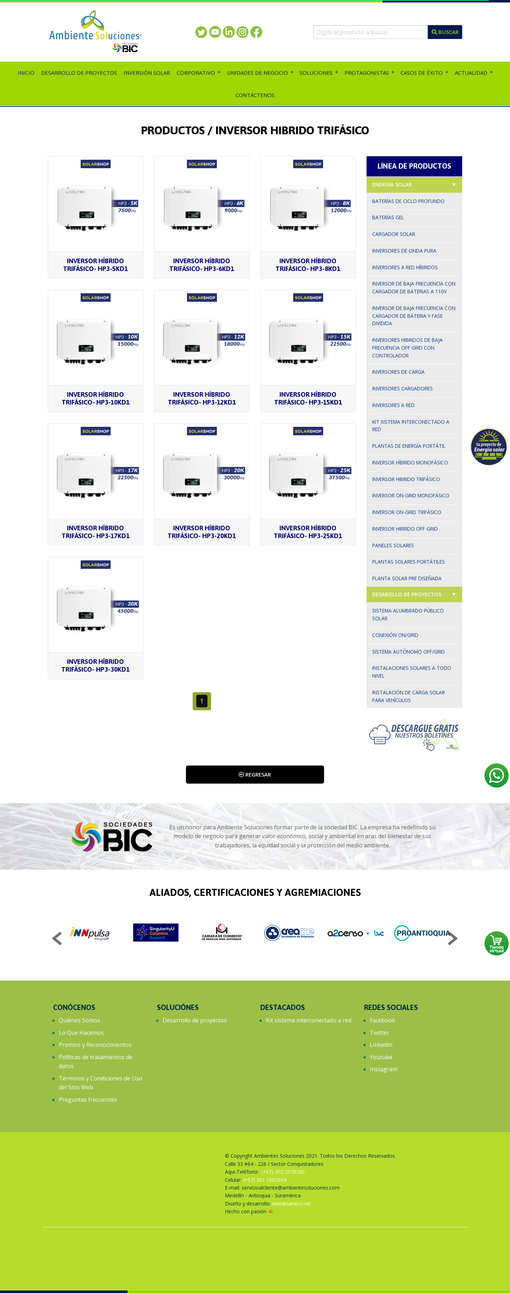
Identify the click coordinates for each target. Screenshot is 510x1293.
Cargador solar (393, 234)
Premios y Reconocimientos (95, 1045)
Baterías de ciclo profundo (408, 201)
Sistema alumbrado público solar (408, 614)
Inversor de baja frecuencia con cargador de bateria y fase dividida (413, 316)
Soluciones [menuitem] (316, 72)
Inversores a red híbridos (405, 267)
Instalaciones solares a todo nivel (411, 672)
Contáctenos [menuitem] (255, 94)
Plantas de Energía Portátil (409, 445)
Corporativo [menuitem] (196, 72)
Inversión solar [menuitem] (147, 72)
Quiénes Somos (79, 1020)
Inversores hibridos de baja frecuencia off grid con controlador (407, 348)
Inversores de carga (398, 371)
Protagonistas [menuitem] (367, 72)
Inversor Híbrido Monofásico (410, 462)
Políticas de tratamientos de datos (95, 1061)
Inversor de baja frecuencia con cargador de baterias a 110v (413, 287)
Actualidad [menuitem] (471, 72)
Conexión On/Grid (395, 635)
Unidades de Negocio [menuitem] (257, 72)
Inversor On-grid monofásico (410, 495)
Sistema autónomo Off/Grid (408, 651)
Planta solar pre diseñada (407, 578)
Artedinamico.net (291, 1203)
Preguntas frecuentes (88, 1099)
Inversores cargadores (402, 388)
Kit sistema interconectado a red (410, 425)
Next (453, 939)
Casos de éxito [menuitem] (422, 72)
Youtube (381, 1057)
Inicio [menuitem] (26, 72)
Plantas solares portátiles (408, 561)
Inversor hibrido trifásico (406, 479)
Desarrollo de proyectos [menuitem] (79, 72)
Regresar (255, 774)
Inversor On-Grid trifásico (406, 512)
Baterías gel (388, 217)
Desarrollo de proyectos (195, 1020)
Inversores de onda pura (404, 250)
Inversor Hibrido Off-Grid (405, 528)
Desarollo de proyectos (406, 594)
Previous (57, 939)
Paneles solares (393, 545)
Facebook (382, 1020)
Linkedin (381, 1045)
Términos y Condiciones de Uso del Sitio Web (100, 1082)
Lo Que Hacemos (81, 1033)
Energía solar (392, 184)
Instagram (383, 1069)
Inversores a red (393, 405)
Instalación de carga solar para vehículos (408, 696)
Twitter (379, 1033)
